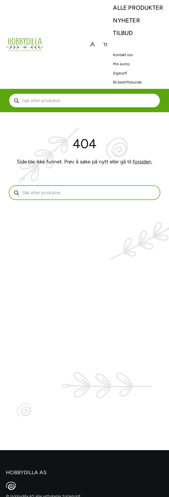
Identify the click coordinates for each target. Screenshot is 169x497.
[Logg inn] (92, 44)
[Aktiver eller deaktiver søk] (84, 101)
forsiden (142, 162)
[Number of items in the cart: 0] (105, 44)
